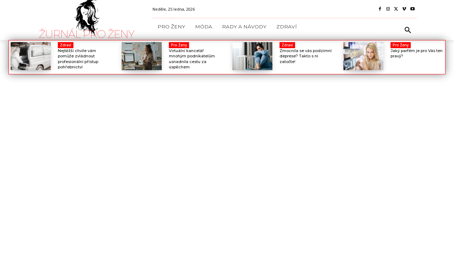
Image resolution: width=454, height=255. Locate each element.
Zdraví (65, 44)
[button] (407, 30)
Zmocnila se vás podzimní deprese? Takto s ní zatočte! (305, 56)
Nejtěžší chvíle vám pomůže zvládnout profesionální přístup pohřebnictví (78, 58)
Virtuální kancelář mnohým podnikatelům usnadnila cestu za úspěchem (192, 58)
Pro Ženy (179, 44)
